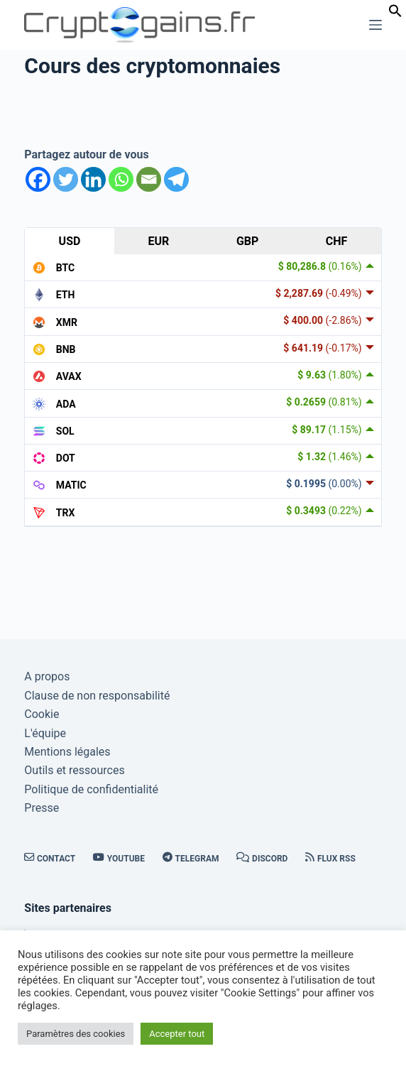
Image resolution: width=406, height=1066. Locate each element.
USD (70, 241)
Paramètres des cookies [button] (75, 1033)
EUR (158, 241)
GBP (247, 241)
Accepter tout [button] (176, 1033)
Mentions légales (67, 751)
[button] (395, 14)
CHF (337, 241)
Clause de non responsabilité (97, 695)
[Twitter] (65, 179)
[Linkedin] (93, 179)
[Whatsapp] (121, 179)
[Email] (148, 179)
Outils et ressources (74, 770)
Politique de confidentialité (91, 789)
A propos (47, 676)
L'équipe (45, 733)
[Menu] (375, 24)
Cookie (41, 714)
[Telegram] (176, 179)
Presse (41, 808)
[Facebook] (38, 179)
